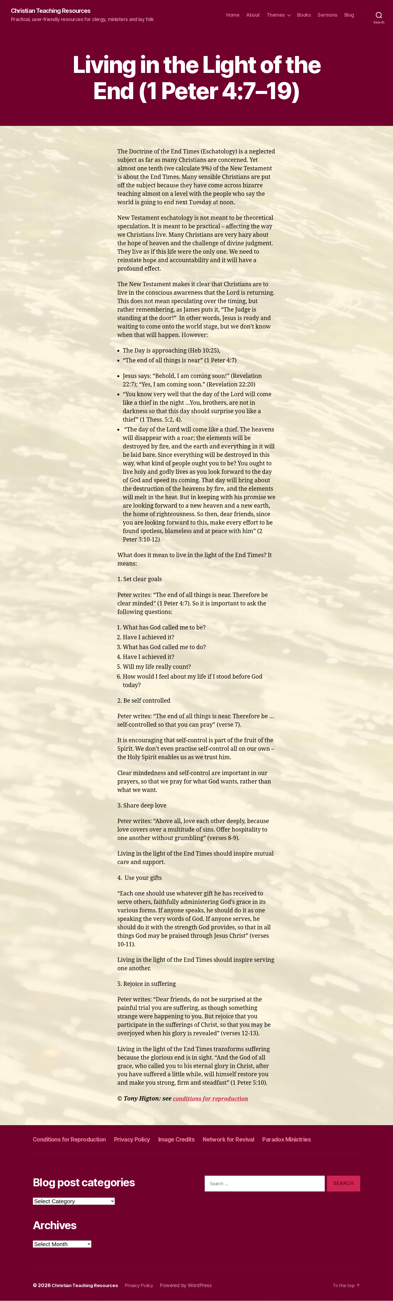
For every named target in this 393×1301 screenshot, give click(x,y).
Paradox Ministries (325, 1139)
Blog (349, 15)
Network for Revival (258, 1139)
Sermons (328, 15)
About (253, 15)
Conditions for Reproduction (75, 1139)
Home (232, 15)
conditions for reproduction (213, 1099)
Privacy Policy (148, 1139)
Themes (276, 15)
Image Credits (198, 1139)
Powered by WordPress (193, 1285)
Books (304, 15)
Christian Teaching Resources (55, 11)
